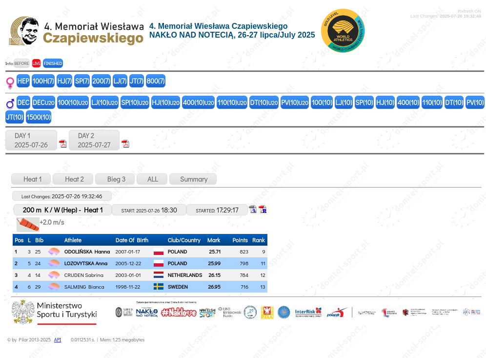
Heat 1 (30, 179)
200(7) (101, 80)
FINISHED (53, 63)
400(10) (198, 102)
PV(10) (294, 102)
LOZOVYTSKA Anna (85, 263)
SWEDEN (178, 286)
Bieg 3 (114, 179)
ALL (152, 179)
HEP (23, 80)
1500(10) (38, 117)
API (57, 340)
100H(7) (43, 80)
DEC (24, 102)
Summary (193, 179)
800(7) (156, 80)
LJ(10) (104, 102)
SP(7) (82, 80)
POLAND (177, 251)
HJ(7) (64, 80)
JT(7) (136, 80)
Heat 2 (72, 179)
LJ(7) (119, 80)
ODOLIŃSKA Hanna (87, 251)
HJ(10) (166, 102)
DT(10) (264, 102)
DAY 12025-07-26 (31, 140)
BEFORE (21, 63)
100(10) (73, 102)
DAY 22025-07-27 (94, 140)
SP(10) (134, 102)
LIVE (36, 63)
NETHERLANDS (185, 274)
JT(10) (14, 117)
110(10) (232, 102)
